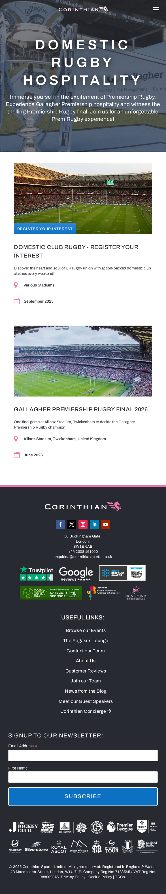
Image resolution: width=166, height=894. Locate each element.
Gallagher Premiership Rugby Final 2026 (81, 409)
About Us (86, 660)
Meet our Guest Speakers (86, 701)
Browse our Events (86, 630)
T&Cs (120, 877)
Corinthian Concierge (85, 711)
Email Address (22, 746)
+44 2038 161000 (83, 552)
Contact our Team (86, 650)
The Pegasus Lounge (85, 640)
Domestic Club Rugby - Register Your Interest (76, 251)
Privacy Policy (73, 877)
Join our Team (86, 680)
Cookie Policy (100, 877)
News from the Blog (86, 691)
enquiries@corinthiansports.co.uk (83, 557)
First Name (17, 768)
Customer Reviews (85, 671)
